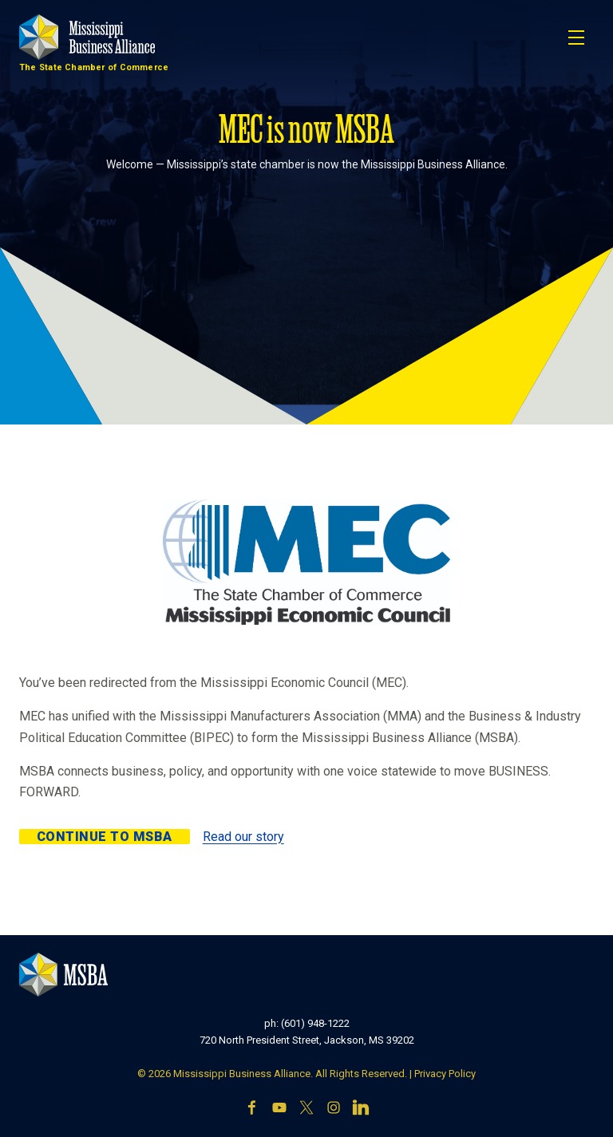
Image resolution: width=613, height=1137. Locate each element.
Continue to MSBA (104, 836)
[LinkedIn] (361, 1109)
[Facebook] (252, 1109)
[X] (306, 1109)
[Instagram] (333, 1109)
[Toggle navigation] (576, 37)
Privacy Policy (445, 1074)
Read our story (243, 836)
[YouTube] (279, 1109)
